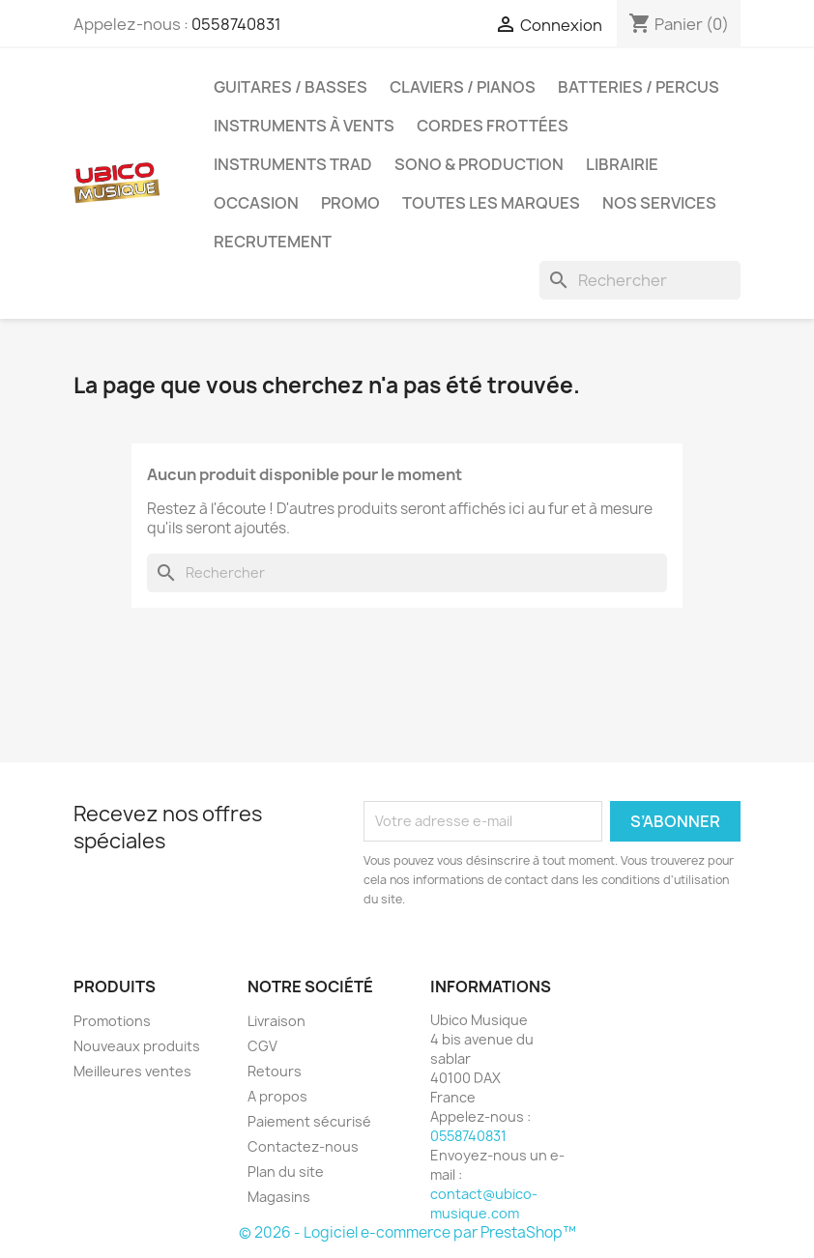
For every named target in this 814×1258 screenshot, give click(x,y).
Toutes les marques (491, 203)
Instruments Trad (293, 164)
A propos (277, 1096)
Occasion (256, 203)
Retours (274, 1071)
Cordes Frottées (492, 125)
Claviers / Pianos (463, 87)
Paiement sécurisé (309, 1121)
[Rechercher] (640, 280)
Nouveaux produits (136, 1046)
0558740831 (236, 24)
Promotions (112, 1021)
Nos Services (659, 203)
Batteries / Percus (638, 87)
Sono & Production (479, 164)
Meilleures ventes (132, 1071)
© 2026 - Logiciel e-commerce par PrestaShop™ (407, 1232)
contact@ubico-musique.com (484, 1203)
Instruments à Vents (304, 125)
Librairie (622, 164)
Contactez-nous (303, 1146)
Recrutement (273, 241)
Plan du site (285, 1171)
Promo (350, 203)
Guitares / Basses (290, 87)
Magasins (278, 1196)
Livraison (276, 1021)
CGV (262, 1046)
